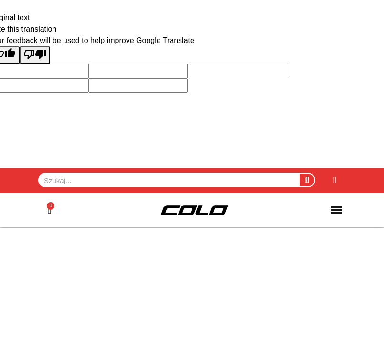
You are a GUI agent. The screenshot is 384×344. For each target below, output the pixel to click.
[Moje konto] (334, 180)
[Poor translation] (35, 55)
